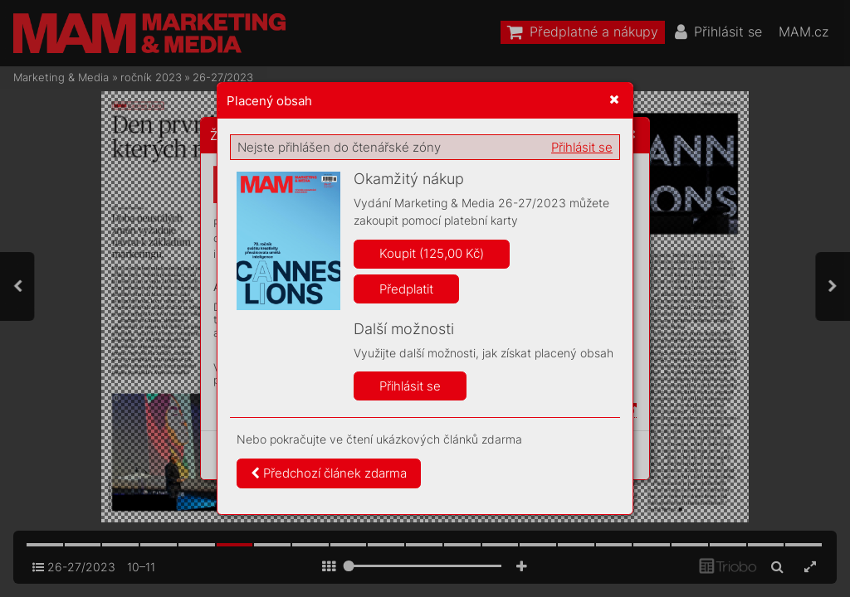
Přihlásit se (582, 147)
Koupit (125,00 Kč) (431, 253)
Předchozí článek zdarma (329, 473)
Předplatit (406, 289)
